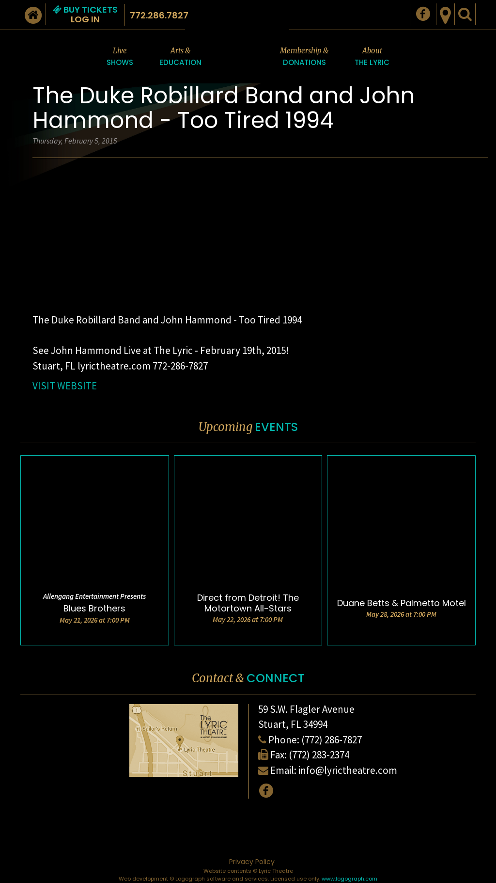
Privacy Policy (252, 862)
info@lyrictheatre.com (347, 770)
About (372, 57)
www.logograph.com (349, 879)
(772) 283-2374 (319, 754)
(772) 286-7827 (331, 739)
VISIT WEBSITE (64, 385)
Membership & (304, 57)
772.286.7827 (159, 15)
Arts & (180, 57)
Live (120, 57)
